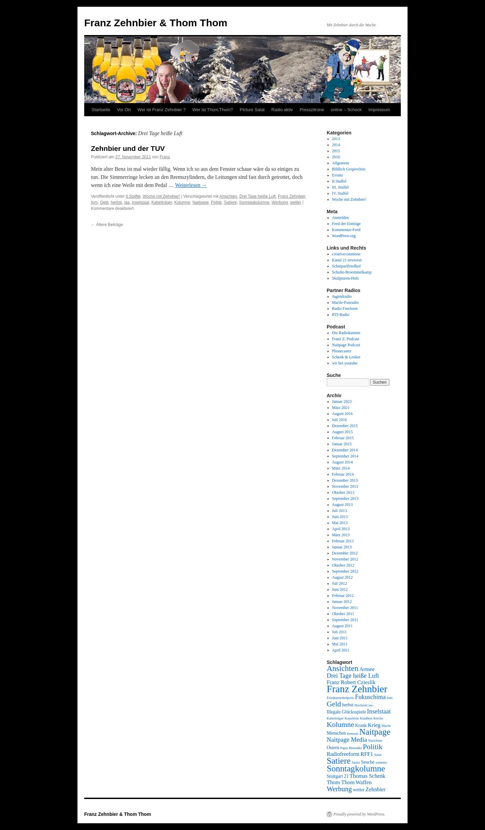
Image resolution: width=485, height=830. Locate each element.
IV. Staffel (340, 193)
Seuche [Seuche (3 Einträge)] (368, 762)
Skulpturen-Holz (345, 278)
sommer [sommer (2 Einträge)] (381, 762)
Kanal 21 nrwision (347, 260)
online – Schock (346, 109)
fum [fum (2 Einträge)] (389, 698)
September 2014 (345, 456)
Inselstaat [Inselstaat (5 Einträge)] (379, 711)
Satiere (230, 202)
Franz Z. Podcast (345, 339)
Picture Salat (252, 109)
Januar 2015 (342, 444)
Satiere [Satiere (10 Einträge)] (339, 761)
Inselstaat (140, 202)
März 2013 (341, 535)
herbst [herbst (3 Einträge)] (348, 704)
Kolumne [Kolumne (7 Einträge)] (340, 725)
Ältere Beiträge (107, 224)
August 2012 (342, 577)
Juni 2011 (340, 638)
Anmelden (340, 217)
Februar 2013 (343, 541)
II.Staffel (133, 196)
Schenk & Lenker (346, 357)
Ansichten (228, 196)
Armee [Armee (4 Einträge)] (367, 669)
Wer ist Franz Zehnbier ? (161, 109)
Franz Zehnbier (291, 196)
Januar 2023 (342, 401)
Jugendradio (342, 296)
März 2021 (341, 407)
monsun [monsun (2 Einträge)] (352, 733)
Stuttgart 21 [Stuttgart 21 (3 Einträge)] (338, 776)
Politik (216, 202)
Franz (165, 157)
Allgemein (340, 163)
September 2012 (345, 571)
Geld (104, 202)
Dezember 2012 (345, 553)
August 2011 (342, 626)
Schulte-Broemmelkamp (351, 272)
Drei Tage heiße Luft (257, 196)
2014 (336, 144)
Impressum (379, 109)
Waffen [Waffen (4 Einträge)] (364, 782)
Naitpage (201, 202)
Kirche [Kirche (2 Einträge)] (378, 718)
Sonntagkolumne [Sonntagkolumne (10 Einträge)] (356, 768)
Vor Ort (124, 109)
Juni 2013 (340, 516)
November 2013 (345, 486)
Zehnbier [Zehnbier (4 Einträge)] (375, 789)
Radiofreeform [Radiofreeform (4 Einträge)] (343, 754)
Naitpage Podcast (346, 345)
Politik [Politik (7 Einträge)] (372, 747)
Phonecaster (342, 351)
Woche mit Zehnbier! (161, 196)
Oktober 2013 (343, 492)
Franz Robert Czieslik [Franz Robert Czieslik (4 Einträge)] (351, 682)
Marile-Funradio (345, 302)
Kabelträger (161, 202)
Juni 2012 (340, 589)
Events (337, 175)
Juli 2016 (339, 419)
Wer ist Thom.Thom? (212, 109)
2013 (336, 138)
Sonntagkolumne (254, 202)
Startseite (101, 109)
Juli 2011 (339, 632)
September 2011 (345, 619)
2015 (336, 151)
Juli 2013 (339, 510)
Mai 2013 (340, 522)
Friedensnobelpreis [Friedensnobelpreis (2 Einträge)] (340, 698)
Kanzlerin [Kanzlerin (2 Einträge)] (352, 718)
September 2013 (345, 498)
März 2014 (341, 468)
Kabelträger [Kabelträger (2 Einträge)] (335, 718)
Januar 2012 (342, 601)
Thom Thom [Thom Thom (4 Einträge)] (341, 782)
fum (94, 202)
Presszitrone (312, 109)
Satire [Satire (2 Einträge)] (356, 762)
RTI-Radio (340, 314)
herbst (116, 202)
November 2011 (345, 607)
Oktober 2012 (343, 565)
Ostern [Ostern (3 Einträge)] (333, 747)
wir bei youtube (344, 363)
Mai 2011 (340, 644)
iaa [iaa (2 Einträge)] (370, 705)
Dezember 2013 (345, 480)
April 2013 (341, 528)
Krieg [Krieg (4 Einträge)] (374, 725)
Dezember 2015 (345, 425)
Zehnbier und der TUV (128, 148)
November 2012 (345, 559)
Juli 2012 (339, 583)
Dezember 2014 (345, 450)
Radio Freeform (345, 308)
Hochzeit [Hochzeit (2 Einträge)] (360, 705)
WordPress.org (344, 235)
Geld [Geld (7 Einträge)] (334, 704)
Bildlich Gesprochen (348, 169)
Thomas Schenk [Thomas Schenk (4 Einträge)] (367, 776)
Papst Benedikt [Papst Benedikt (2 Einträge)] (351, 748)
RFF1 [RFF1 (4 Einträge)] (366, 754)
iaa (127, 202)
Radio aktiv (282, 109)
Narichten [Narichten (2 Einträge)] (375, 740)
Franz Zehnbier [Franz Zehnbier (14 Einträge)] (357, 688)
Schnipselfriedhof (346, 266)
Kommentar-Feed (346, 229)
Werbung (279, 202)
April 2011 (341, 650)
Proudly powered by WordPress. (359, 814)
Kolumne (182, 202)
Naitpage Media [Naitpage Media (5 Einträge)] (347, 739)
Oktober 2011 (343, 613)
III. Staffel (340, 187)
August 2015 (342, 431)
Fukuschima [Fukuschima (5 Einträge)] (370, 696)
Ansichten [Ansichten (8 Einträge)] (342, 668)
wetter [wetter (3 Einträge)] (359, 789)
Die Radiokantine (346, 332)
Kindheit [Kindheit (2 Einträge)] (366, 718)
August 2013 (342, 504)
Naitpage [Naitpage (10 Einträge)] (374, 732)
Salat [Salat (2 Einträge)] (377, 755)
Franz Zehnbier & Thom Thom (155, 22)
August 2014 (342, 462)
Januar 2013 (342, 547)
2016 (336, 157)
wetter (295, 202)
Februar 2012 (343, 595)
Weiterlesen (191, 185)
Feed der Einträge (346, 223)
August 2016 (342, 413)
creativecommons (346, 254)
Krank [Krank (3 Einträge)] (361, 725)
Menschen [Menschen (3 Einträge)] (336, 733)
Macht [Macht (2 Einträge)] (386, 726)
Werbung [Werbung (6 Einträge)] (339, 789)
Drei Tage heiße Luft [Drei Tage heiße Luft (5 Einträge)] (353, 675)
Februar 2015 (343, 438)
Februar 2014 (343, 474)
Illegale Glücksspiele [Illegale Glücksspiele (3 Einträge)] (346, 711)
